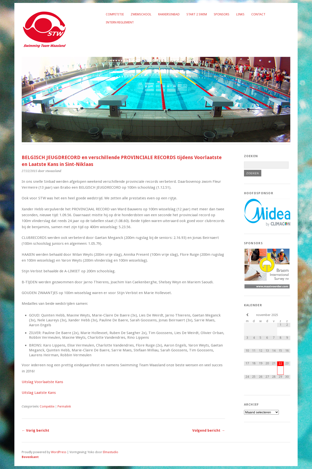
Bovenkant (30, 457)
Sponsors (221, 14)
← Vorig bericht (35, 430)
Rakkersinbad (169, 14)
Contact (258, 14)
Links (240, 14)
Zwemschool (141, 14)
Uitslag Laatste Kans (39, 392)
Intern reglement (120, 22)
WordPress (58, 452)
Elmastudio (110, 452)
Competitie (115, 14)
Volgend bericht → (208, 430)
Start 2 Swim (196, 14)
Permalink (64, 406)
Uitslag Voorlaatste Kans (42, 382)
